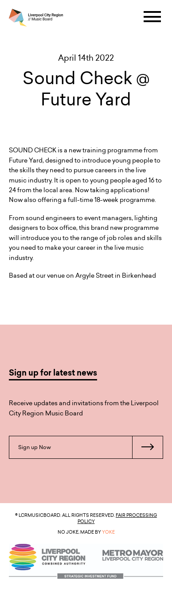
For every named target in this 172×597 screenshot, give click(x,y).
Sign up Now (90, 447)
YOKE (108, 532)
